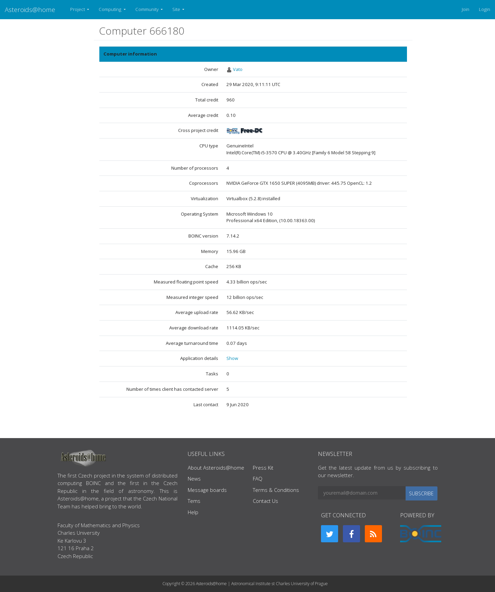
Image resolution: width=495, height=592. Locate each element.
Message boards (207, 489)
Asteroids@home (30, 9)
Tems (194, 500)
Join (465, 9)
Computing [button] (110, 9)
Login (484, 9)
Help (193, 512)
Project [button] (78, 9)
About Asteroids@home (216, 467)
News (194, 478)
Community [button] (147, 9)
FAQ (257, 478)
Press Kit (263, 467)
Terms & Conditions (276, 489)
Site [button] (176, 9)
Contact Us (265, 500)
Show (232, 358)
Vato (238, 69)
